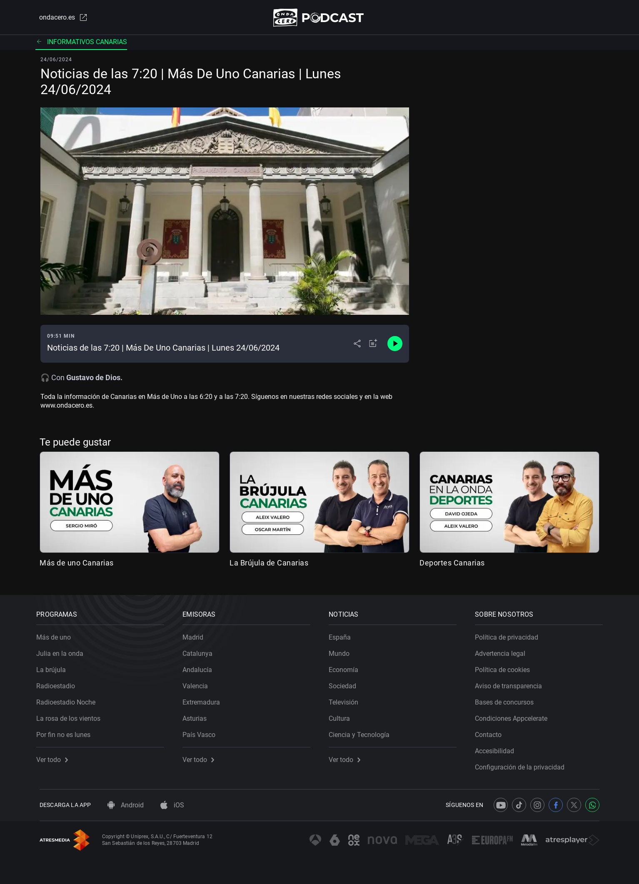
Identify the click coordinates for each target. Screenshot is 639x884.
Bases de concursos (507, 699)
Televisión (347, 699)
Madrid (196, 634)
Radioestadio (59, 683)
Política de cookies (505, 667)
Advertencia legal (503, 651)
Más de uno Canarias (77, 564)
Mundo (342, 651)
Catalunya (201, 651)
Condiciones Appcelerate (514, 716)
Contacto (491, 732)
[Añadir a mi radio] (373, 345)
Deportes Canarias (452, 564)
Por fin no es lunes (67, 732)
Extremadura (204, 699)
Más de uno (57, 634)
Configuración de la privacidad (523, 764)
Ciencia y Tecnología (362, 732)
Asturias (198, 716)
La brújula (54, 667)
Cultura (342, 716)
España (343, 634)
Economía (347, 667)
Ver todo (55, 757)
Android (125, 805)
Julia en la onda (63, 651)
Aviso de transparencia (511, 683)
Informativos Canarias (81, 43)
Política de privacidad (510, 634)
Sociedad (345, 683)
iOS (172, 805)
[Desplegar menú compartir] (357, 345)
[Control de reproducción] (394, 345)
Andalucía (200, 667)
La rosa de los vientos (72, 716)
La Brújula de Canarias (269, 564)
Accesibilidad (497, 748)
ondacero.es (59, 18)
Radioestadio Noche (69, 699)
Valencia (198, 683)
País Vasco (202, 732)
